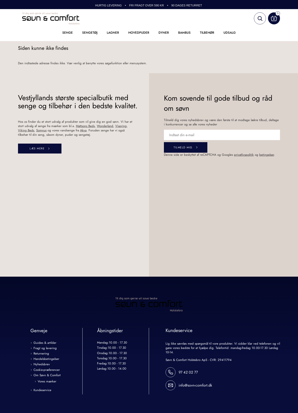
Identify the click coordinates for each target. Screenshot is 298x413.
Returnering (41, 354)
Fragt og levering (45, 348)
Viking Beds (26, 130)
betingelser (266, 155)
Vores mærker (47, 382)
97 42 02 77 (188, 372)
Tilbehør (207, 32)
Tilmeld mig (183, 148)
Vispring (121, 126)
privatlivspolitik (244, 155)
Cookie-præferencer (47, 370)
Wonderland (105, 126)
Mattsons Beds (85, 126)
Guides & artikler (45, 343)
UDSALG (229, 32)
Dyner (164, 32)
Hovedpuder (138, 32)
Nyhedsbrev (42, 365)
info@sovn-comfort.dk (195, 385)
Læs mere (37, 149)
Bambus (184, 32)
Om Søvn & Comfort (47, 375)
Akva (83, 130)
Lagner (113, 32)
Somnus (41, 130)
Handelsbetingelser (46, 359)
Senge (67, 32)
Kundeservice (42, 390)
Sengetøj (89, 32)
